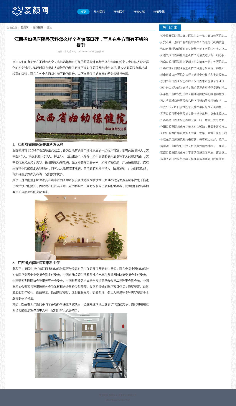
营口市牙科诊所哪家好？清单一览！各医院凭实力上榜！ (195, 48)
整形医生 (119, 12)
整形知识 (139, 12)
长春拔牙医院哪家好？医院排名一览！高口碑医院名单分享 (196, 35)
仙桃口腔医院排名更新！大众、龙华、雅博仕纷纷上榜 (193, 133)
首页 (83, 12)
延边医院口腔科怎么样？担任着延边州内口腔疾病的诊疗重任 (197, 159)
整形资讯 (159, 12)
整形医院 (99, 12)
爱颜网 (25, 27)
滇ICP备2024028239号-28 (118, 400)
